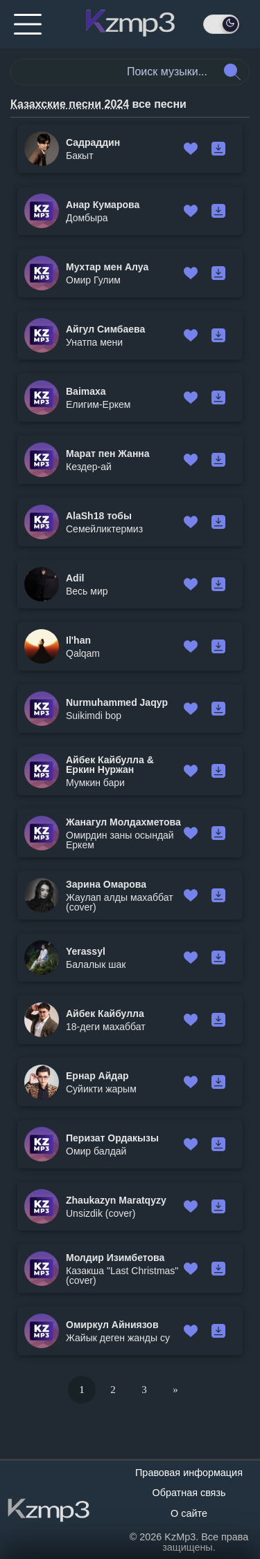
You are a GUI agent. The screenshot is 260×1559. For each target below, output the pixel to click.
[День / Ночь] (221, 24)
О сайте (189, 1513)
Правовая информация (189, 1472)
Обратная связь (188, 1492)
